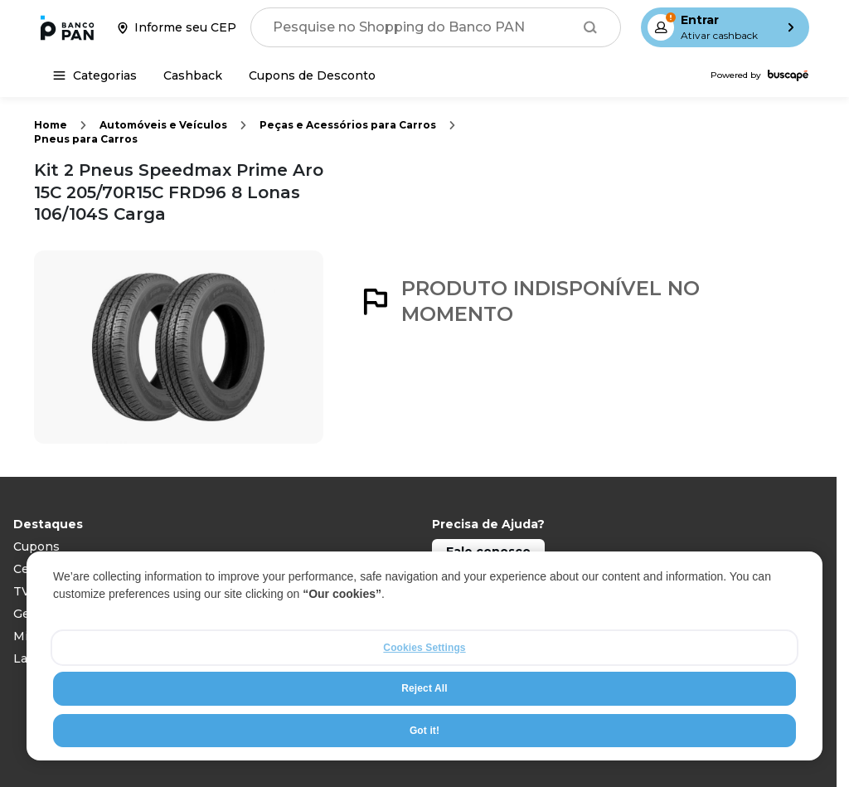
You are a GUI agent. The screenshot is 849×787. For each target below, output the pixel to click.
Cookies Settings (424, 647)
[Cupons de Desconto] (312, 75)
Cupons (36, 546)
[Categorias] (95, 75)
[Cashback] (192, 75)
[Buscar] (590, 27)
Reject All (424, 688)
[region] (424, 655)
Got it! (424, 730)
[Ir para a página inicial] (67, 27)
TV (21, 591)
